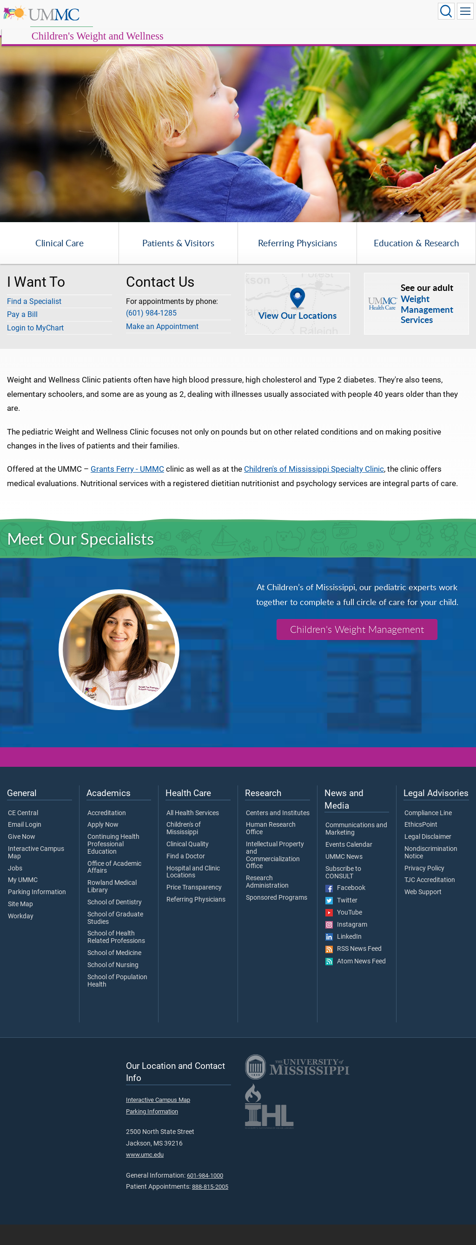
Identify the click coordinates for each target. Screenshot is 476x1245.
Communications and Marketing (356, 850)
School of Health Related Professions (116, 958)
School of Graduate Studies (115, 938)
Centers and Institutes (278, 833)
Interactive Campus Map (36, 873)
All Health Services (192, 833)
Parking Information (37, 913)
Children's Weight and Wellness (185, 20)
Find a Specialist (34, 321)
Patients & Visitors (178, 263)
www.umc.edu (145, 1175)
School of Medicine (114, 974)
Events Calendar (348, 866)
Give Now (21, 858)
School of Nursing (113, 986)
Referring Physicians (297, 263)
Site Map (20, 925)
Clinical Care (59, 263)
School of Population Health (117, 1001)
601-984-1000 (205, 1195)
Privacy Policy (424, 889)
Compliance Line (428, 833)
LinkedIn (343, 958)
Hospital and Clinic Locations (193, 892)
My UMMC (23, 901)
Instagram (346, 945)
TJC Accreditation (429, 901)
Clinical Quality (187, 865)
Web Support (423, 913)
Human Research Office (271, 849)
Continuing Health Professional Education (113, 865)
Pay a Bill (22, 335)
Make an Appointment (162, 347)
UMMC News (344, 877)
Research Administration (267, 903)
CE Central (23, 833)
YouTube (343, 933)
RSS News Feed (353, 970)
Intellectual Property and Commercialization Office (275, 876)
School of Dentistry (114, 923)
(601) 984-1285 (151, 333)
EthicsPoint (420, 846)
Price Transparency (194, 908)
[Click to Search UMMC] (446, 11)
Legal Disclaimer (427, 858)
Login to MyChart (35, 348)
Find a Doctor (185, 877)
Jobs (15, 889)
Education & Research (416, 263)
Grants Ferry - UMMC (127, 489)
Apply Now (103, 846)
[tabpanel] (238, 114)
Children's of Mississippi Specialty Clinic (314, 489)
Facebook (345, 909)
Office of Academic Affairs (114, 888)
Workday (20, 937)
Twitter (341, 921)
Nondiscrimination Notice (430, 873)
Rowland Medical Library (112, 907)
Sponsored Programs (276, 918)
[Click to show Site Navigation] (465, 11)
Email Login (24, 846)
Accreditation (106, 833)
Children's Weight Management (357, 650)
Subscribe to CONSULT (343, 893)
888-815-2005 (210, 1207)
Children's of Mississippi (183, 849)
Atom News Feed (355, 982)
